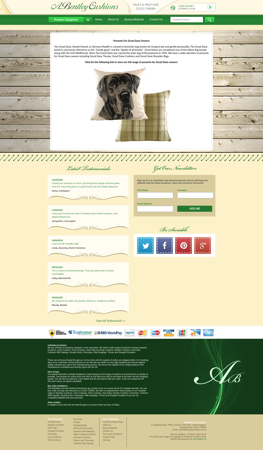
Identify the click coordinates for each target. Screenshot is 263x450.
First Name (142, 190)
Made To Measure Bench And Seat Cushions (84, 436)
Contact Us (156, 19)
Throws (76, 422)
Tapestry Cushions (56, 425)
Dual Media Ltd (199, 439)
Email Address (144, 203)
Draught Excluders (56, 431)
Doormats (77, 419)
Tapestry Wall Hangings (83, 431)
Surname (182, 190)
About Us (113, 19)
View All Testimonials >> (110, 321)
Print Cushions (54, 440)
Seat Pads (52, 428)
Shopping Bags (80, 425)
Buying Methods (134, 19)
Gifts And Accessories (83, 428)
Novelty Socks (54, 422)
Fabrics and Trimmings (83, 440)
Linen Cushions (55, 437)
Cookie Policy (109, 437)
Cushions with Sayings (83, 443)
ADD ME (195, 208)
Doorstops (52, 434)
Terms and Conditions (112, 434)
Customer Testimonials (113, 422)
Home (98, 19)
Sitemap (106, 440)
